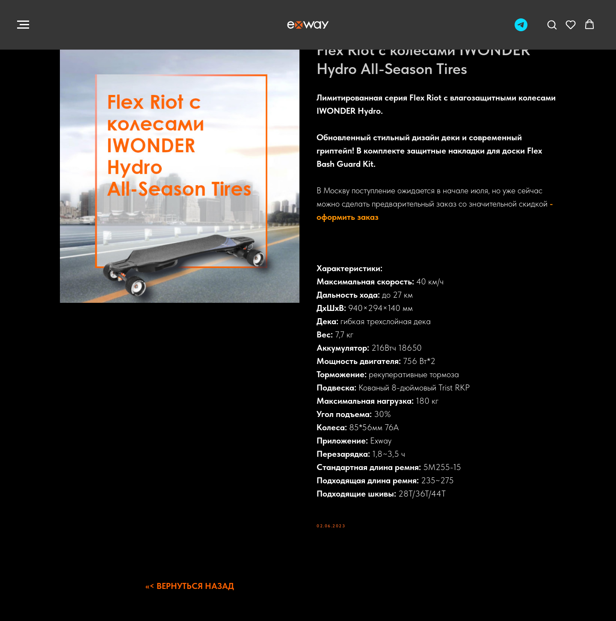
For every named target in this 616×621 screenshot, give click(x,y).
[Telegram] (521, 29)
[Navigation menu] (23, 25)
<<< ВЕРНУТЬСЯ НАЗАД (189, 586)
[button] (552, 24)
